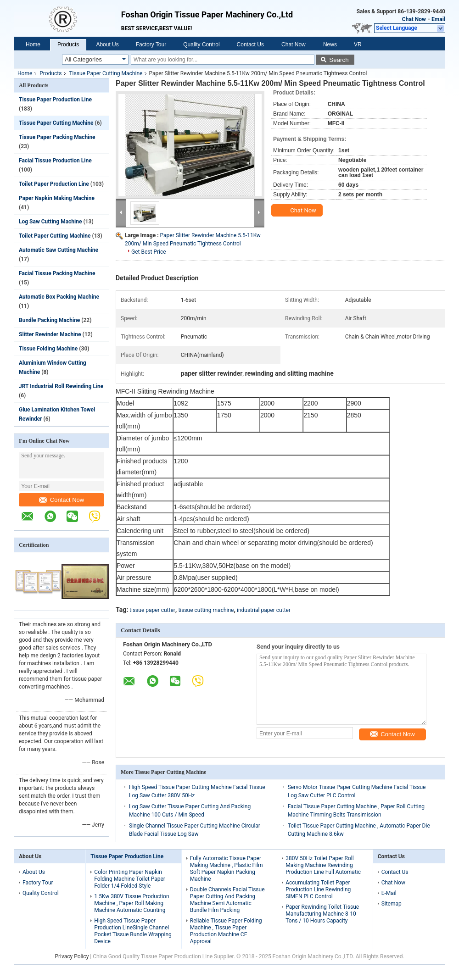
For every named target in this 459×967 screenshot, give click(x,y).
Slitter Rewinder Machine (50, 334)
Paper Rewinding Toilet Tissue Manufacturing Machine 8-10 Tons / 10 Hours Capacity (322, 914)
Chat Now (414, 19)
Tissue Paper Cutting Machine (105, 73)
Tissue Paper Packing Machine (57, 137)
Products (68, 44)
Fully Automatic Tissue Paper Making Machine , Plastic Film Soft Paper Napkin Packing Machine (226, 868)
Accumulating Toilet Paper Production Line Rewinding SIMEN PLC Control (318, 889)
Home (33, 44)
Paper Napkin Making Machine (57, 198)
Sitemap (391, 903)
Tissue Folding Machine (48, 348)
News (330, 44)
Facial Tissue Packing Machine (57, 273)
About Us (107, 44)
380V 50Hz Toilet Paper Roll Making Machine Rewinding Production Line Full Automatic (323, 865)
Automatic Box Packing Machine (59, 297)
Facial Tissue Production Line (55, 160)
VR (358, 44)
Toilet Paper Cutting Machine (55, 236)
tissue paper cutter (152, 610)
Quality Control (201, 44)
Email (438, 19)
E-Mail (389, 893)
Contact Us (250, 44)
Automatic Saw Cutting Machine (58, 250)
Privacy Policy (72, 956)
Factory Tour (151, 44)
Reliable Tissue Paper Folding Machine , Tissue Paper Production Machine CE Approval (226, 931)
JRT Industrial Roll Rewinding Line (61, 386)
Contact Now (61, 499)
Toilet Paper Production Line (54, 184)
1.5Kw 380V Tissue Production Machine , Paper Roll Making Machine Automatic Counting (131, 903)
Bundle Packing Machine (49, 320)
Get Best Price (148, 252)
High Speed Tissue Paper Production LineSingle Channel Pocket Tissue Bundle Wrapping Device (132, 931)
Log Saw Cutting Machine (50, 221)
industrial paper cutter (264, 610)
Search (338, 59)
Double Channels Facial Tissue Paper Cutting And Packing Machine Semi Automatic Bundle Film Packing (227, 899)
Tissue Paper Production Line (55, 99)
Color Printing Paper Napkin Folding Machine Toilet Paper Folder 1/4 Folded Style (129, 879)
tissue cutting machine (206, 610)
